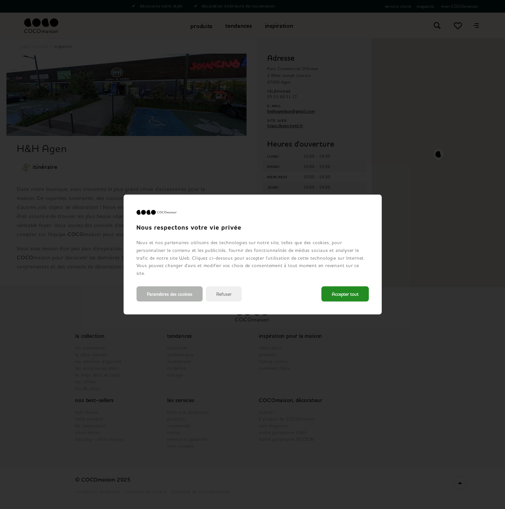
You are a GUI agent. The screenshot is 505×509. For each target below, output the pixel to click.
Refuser (223, 293)
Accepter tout (345, 293)
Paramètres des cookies (169, 293)
